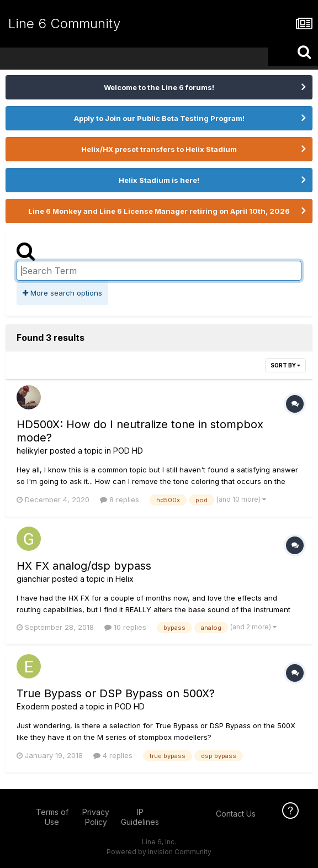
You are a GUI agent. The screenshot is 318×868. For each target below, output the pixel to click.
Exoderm (33, 706)
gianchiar (33, 578)
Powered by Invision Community (159, 852)
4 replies (112, 755)
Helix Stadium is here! (159, 180)
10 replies (125, 627)
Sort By (285, 365)
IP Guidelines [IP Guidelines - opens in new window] (140, 817)
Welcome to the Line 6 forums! (159, 87)
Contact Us (236, 813)
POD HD (128, 450)
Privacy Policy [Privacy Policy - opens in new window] (95, 817)
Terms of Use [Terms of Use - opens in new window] (52, 817)
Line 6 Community (64, 23)
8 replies (119, 499)
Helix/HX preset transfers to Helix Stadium (159, 149)
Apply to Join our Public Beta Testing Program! (159, 118)
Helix (124, 578)
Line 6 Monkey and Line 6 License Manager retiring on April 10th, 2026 (159, 211)
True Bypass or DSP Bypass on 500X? (116, 693)
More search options (62, 292)
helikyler (32, 450)
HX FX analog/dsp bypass (84, 565)
